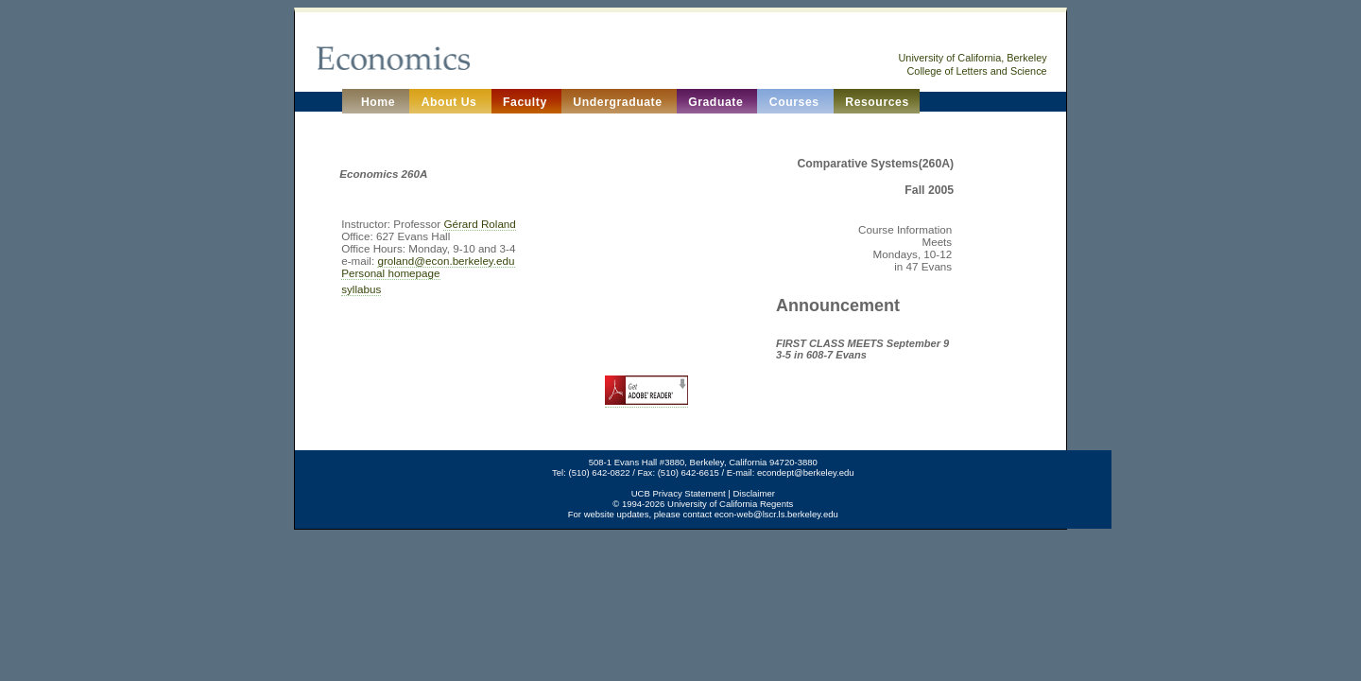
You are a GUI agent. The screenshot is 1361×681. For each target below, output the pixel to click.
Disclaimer (753, 493)
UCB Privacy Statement (678, 493)
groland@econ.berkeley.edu (445, 260)
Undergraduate (619, 102)
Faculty (527, 102)
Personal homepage (390, 273)
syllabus (361, 289)
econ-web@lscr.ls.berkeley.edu (776, 514)
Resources (877, 102)
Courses (796, 102)
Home (376, 102)
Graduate (717, 102)
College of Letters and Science (977, 71)
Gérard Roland (479, 224)
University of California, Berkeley (972, 57)
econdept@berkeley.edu (805, 472)
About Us (451, 102)
